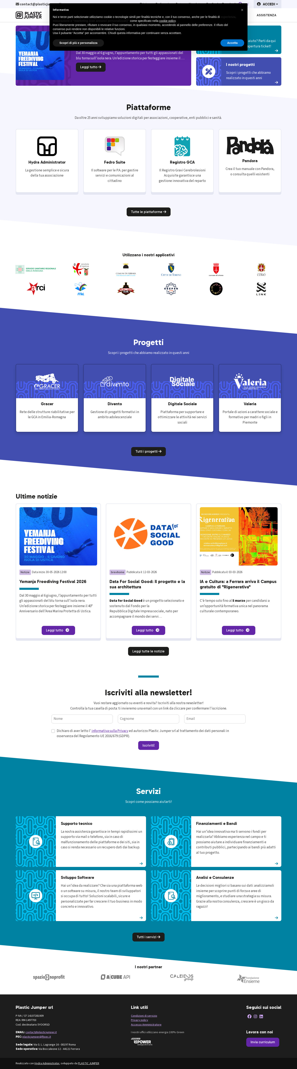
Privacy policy (139, 1020)
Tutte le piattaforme (148, 212)
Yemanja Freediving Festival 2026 (52, 581)
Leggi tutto (90, 67)
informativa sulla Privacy (110, 730)
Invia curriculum (263, 1042)
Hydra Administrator (46, 1063)
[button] (267, 4)
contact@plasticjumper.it (41, 1032)
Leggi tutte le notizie (148, 651)
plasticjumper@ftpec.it (36, 1037)
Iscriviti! (149, 745)
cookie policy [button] (167, 20)
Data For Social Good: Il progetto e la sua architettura (147, 584)
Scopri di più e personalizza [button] (78, 42)
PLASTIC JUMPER (88, 1063)
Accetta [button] (232, 42)
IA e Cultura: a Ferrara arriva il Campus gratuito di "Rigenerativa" (238, 584)
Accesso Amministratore (146, 1024)
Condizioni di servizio (144, 1016)
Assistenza (266, 15)
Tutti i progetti (148, 451)
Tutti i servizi (148, 937)
